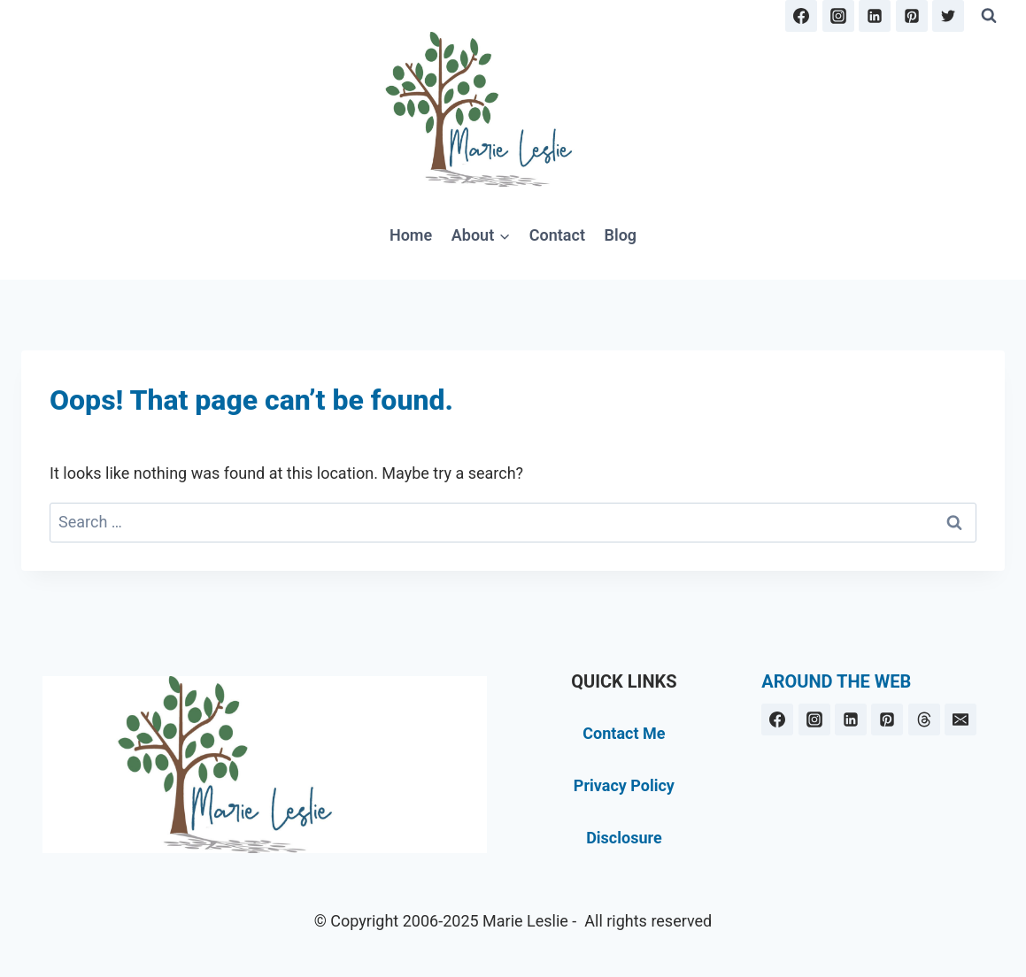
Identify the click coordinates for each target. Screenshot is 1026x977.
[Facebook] (801, 16)
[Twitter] (948, 16)
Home (411, 235)
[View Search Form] (989, 16)
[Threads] (924, 719)
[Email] (960, 719)
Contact (557, 235)
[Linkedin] (875, 16)
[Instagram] (838, 16)
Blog (621, 235)
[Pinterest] (912, 16)
